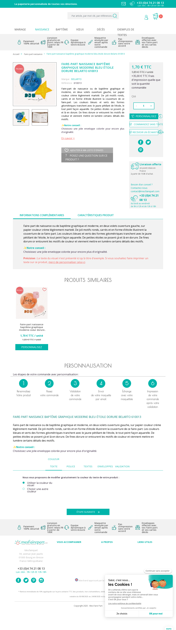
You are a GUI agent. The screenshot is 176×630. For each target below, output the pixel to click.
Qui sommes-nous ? (107, 551)
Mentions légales (145, 551)
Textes (87, 466)
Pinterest (140, 149)
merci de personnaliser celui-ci (66, 262)
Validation (122, 466)
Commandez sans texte (144, 124)
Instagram (41, 599)
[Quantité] (143, 106)
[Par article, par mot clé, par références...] (93, 15)
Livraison (145, 555)
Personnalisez (146, 116)
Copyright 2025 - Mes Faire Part (88, 625)
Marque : (66, 79)
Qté (134, 96)
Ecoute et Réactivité (107, 562)
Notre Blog (107, 569)
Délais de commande (145, 566)
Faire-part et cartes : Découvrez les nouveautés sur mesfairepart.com (69, 573)
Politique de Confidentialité (145, 562)
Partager (140, 142)
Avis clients (107, 548)
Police (71, 466)
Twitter (26, 599)
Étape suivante (89, 511)
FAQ (69, 555)
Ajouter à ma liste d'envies (84, 150)
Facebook (18, 599)
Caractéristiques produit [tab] (96, 215)
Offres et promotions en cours (69, 559)
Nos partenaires (107, 566)
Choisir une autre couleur (37, 490)
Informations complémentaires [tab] (42, 215)
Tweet (148, 142)
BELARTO (76, 79)
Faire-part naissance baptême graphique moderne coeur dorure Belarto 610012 (31, 327)
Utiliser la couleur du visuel (39, 484)
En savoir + (68, 138)
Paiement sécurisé (145, 548)
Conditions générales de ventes (145, 559)
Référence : (67, 83)
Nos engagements (107, 559)
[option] (32, 320)
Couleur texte (53, 462)
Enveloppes (105, 466)
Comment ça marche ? (107, 555)
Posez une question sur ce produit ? (86, 157)
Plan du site (145, 573)
